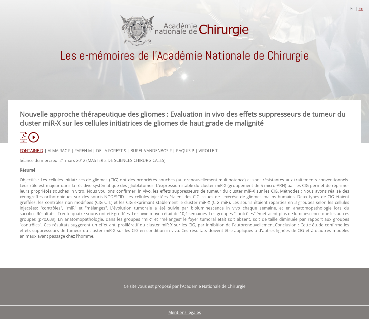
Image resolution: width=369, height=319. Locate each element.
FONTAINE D (31, 150)
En (360, 8)
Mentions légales (184, 312)
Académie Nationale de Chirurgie (213, 286)
